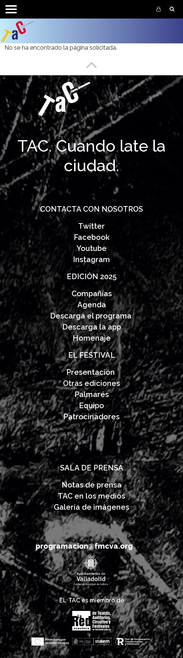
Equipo (91, 405)
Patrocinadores (91, 416)
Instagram (91, 259)
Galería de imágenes (91, 507)
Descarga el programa (91, 315)
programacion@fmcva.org (84, 546)
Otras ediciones (91, 383)
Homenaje (92, 338)
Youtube (92, 248)
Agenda (91, 304)
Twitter (91, 226)
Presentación (91, 372)
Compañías (91, 293)
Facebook (92, 237)
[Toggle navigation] (11, 9)
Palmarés (91, 394)
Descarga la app (91, 327)
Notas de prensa (91, 484)
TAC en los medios (91, 496)
